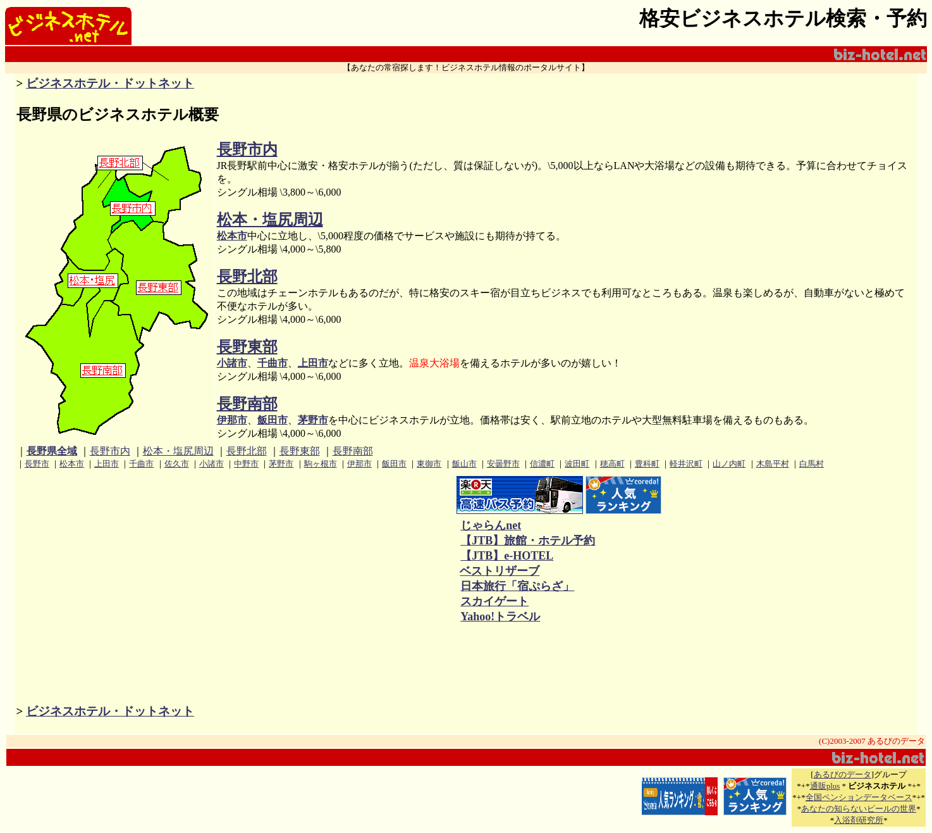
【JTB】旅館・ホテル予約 (527, 540)
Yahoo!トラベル (500, 616)
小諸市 (232, 363)
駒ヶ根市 (320, 463)
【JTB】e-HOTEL (506, 555)
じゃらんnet (490, 525)
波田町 (577, 463)
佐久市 (176, 463)
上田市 (313, 363)
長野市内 (247, 149)
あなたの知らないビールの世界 (858, 808)
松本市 (232, 235)
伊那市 (232, 420)
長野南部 (247, 404)
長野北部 (247, 276)
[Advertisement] (331, 551)
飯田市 (272, 420)
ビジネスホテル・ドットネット (110, 83)
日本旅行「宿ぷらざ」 (517, 586)
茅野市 (313, 420)
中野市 (246, 463)
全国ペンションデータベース (859, 797)
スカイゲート (494, 601)
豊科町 (647, 463)
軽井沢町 (686, 463)
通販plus (825, 786)
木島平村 (772, 463)
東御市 (429, 463)
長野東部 (247, 347)
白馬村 (811, 463)
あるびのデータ (842, 774)
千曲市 (272, 363)
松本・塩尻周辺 (270, 219)
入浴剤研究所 (858, 820)
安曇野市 (503, 463)
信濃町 (542, 463)
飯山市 (464, 463)
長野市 (37, 463)
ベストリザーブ (499, 571)
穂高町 (612, 463)
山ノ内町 (729, 463)
